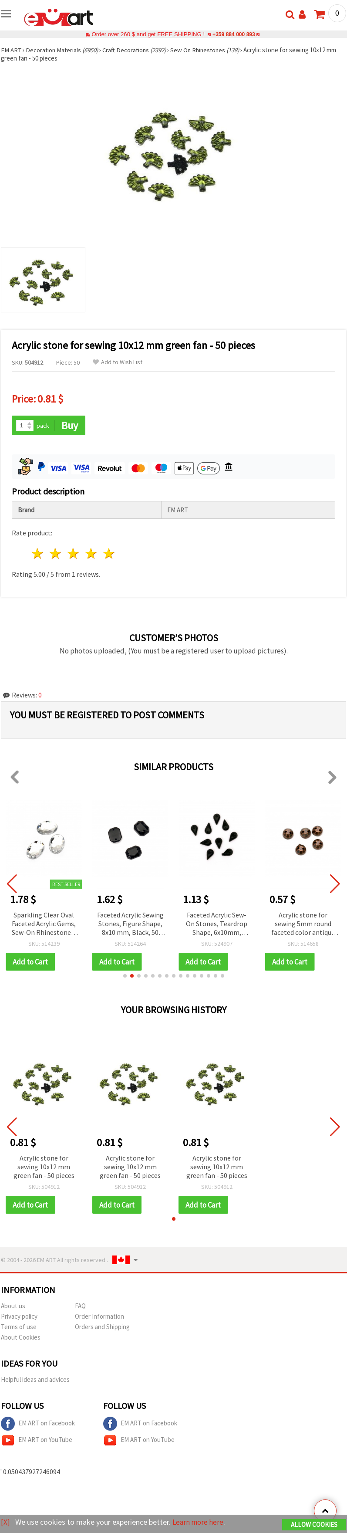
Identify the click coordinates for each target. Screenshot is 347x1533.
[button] (125, 976)
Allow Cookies (314, 1525)
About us (13, 1307)
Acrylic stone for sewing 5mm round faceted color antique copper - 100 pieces (303, 924)
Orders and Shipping (102, 1327)
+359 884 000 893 (234, 34)
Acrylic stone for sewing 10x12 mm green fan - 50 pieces (43, 1167)
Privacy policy (19, 1317)
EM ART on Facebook (38, 1424)
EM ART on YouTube (36, 1441)
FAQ (80, 1307)
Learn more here (199, 1522)
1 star (38, 554)
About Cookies (20, 1338)
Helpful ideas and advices (35, 1380)
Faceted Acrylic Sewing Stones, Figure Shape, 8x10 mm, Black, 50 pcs (130, 924)
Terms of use (19, 1327)
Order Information (99, 1317)
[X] (5, 1522)
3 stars (74, 554)
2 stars (56, 554)
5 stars (109, 554)
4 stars (91, 554)
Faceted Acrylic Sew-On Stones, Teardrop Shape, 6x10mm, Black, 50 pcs (216, 924)
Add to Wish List (117, 362)
